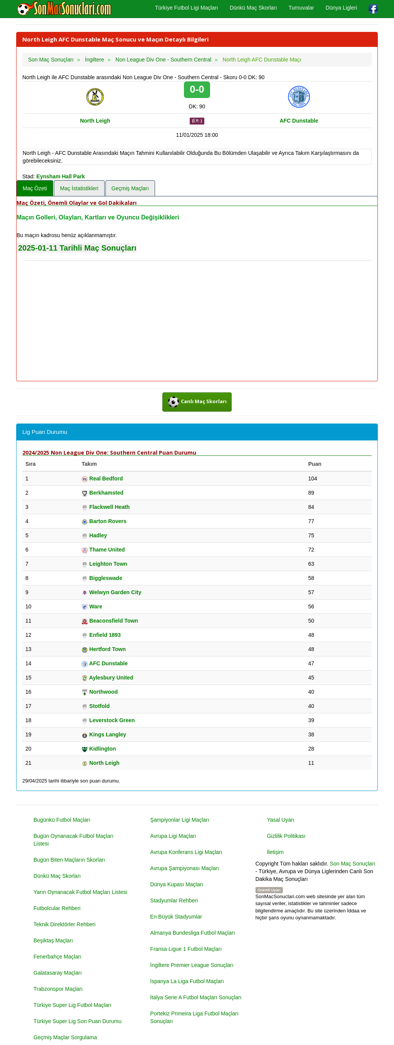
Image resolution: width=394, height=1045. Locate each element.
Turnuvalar (301, 8)
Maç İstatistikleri (79, 188)
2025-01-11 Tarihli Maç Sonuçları (77, 248)
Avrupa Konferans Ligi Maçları (186, 852)
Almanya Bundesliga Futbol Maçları (192, 933)
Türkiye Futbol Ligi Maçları (186, 8)
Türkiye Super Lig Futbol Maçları (72, 1005)
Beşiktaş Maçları (53, 940)
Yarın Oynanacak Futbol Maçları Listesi (80, 892)
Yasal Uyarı (280, 820)
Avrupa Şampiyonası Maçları (184, 868)
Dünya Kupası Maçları (176, 884)
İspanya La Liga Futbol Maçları (187, 981)
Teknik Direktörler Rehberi (64, 924)
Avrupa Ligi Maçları (173, 836)
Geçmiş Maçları (130, 188)
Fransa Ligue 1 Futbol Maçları (186, 949)
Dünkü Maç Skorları (253, 8)
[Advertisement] (197, 321)
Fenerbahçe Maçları (57, 957)
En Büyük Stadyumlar (176, 917)
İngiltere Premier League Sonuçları (191, 965)
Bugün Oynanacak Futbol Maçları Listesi (73, 840)
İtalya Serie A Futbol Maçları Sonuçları (195, 997)
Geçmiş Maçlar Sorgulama (65, 1037)
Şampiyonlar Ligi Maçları (179, 820)
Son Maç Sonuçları (352, 864)
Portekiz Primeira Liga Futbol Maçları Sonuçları (194, 1017)
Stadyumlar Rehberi (174, 900)
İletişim (275, 852)
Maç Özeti (35, 188)
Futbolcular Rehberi (56, 908)
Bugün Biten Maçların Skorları (69, 860)
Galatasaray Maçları (57, 973)
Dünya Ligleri (341, 8)
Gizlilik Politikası (286, 836)
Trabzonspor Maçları (58, 989)
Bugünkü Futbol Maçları (61, 820)
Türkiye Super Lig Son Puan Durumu (77, 1021)
